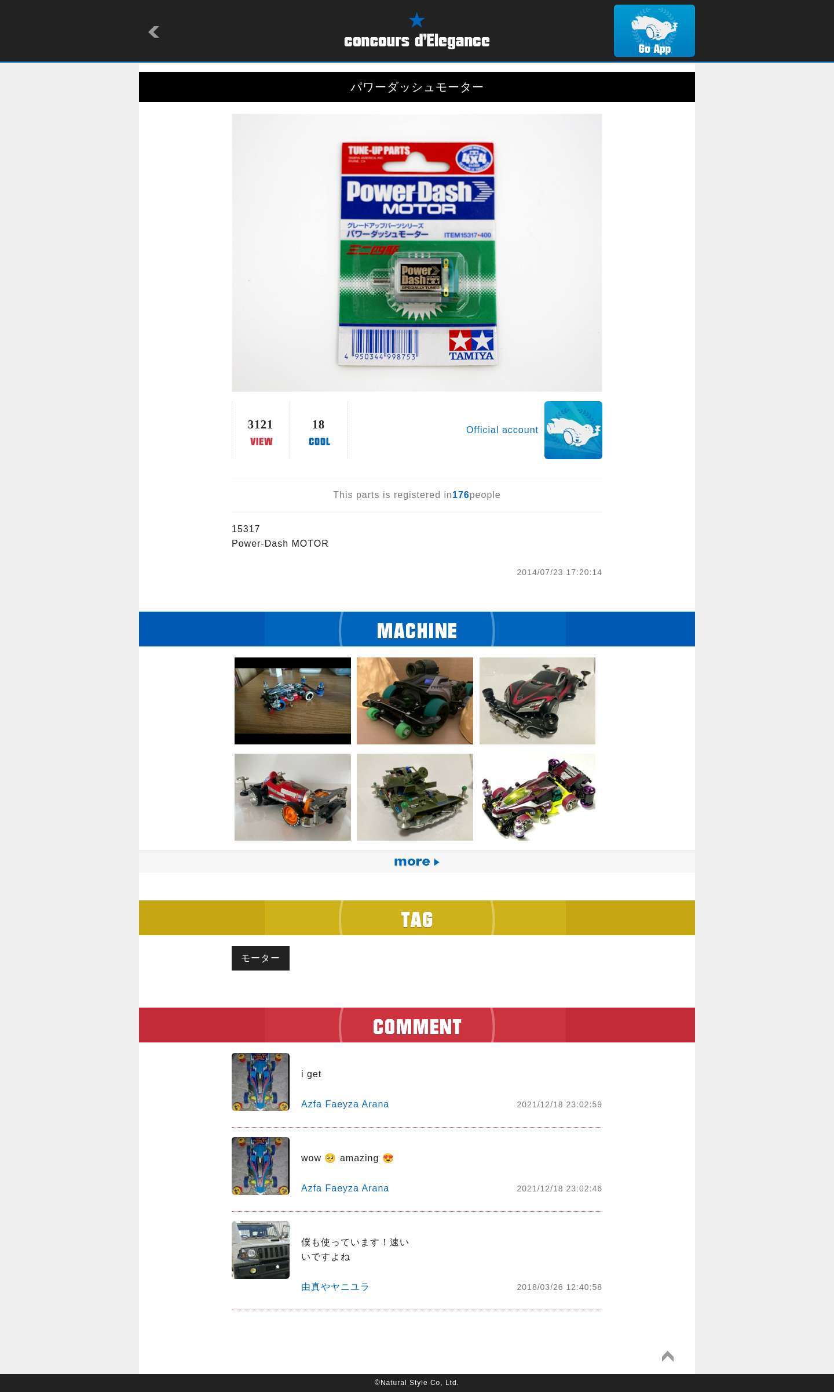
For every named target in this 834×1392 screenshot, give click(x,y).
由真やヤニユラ (335, 1287)
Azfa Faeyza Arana (345, 1104)
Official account (502, 430)
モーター (260, 958)
